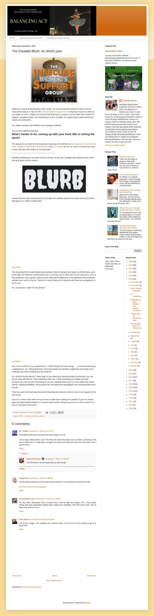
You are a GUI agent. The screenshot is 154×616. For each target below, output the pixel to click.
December (135, 282)
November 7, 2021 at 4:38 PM (57, 459)
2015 (131, 387)
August (134, 341)
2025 (131, 265)
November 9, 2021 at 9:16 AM (42, 519)
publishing (35, 416)
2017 (131, 381)
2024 (131, 269)
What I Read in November (136, 289)
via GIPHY (16, 267)
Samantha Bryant (33, 459)
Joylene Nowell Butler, (26, 147)
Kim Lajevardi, (77, 144)
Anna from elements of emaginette (32, 487)
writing (42, 416)
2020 (131, 370)
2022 (131, 276)
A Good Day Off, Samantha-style (135, 317)
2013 (131, 394)
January (134, 366)
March (133, 359)
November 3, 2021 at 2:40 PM (41, 478)
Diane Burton (24, 519)
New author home (114, 51)
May (133, 352)
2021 (131, 279)
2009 (131, 408)
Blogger (88, 603)
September (135, 336)
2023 (131, 272)
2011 (131, 401)
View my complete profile (115, 145)
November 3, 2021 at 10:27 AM (41, 431)
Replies (25, 454)
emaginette (23, 478)
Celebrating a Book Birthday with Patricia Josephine (135, 305)
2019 (131, 374)
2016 (131, 384)
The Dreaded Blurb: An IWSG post (135, 326)
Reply (21, 448)
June (133, 348)
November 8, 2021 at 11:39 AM (48, 499)
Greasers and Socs (127, 157)
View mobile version (54, 580)
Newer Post (17, 576)
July (132, 345)
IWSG (21, 416)
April (133, 355)
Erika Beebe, (42, 147)
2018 (131, 377)
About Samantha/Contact (30, 38)
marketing (27, 416)
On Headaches (136, 295)
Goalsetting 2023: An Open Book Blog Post (130, 191)
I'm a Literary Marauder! (128, 175)
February (134, 362)
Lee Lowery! (57, 147)
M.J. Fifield (23, 431)
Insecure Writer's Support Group (55, 112)
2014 (131, 391)
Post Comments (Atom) (32, 587)
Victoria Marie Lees (27, 499)
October (134, 332)
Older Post (91, 576)
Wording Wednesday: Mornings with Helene (128, 227)
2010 (131, 405)
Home (12, 38)
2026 (131, 262)
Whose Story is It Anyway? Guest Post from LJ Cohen (130, 209)
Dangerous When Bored (58, 38)
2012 (131, 398)
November (135, 285)
